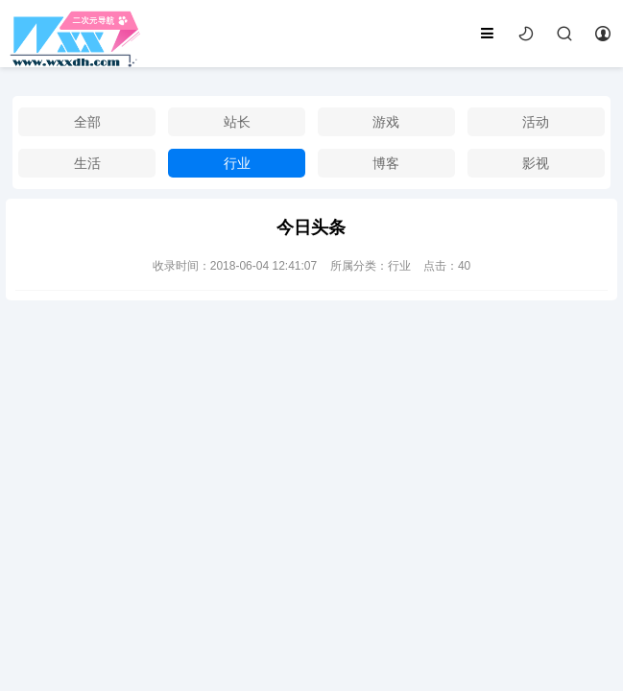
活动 (535, 122)
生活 (87, 163)
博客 (385, 163)
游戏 (385, 122)
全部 (87, 122)
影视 (535, 163)
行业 (237, 163)
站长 (237, 122)
